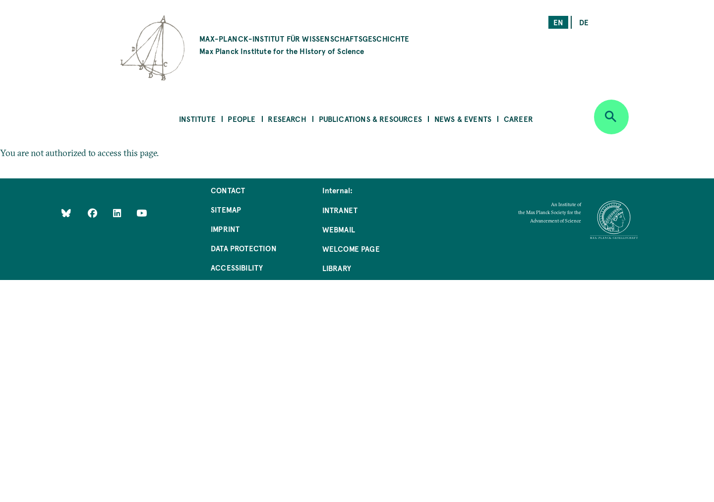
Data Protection (244, 248)
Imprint (225, 228)
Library (336, 268)
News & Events (462, 118)
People (241, 118)
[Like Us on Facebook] (93, 213)
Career (518, 118)
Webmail (338, 229)
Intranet (339, 210)
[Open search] (611, 117)
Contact (228, 190)
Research (287, 118)
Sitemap (226, 209)
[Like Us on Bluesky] (66, 213)
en (558, 22)
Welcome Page (351, 248)
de (584, 22)
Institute (197, 118)
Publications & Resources (370, 118)
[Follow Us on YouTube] (141, 213)
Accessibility (237, 267)
